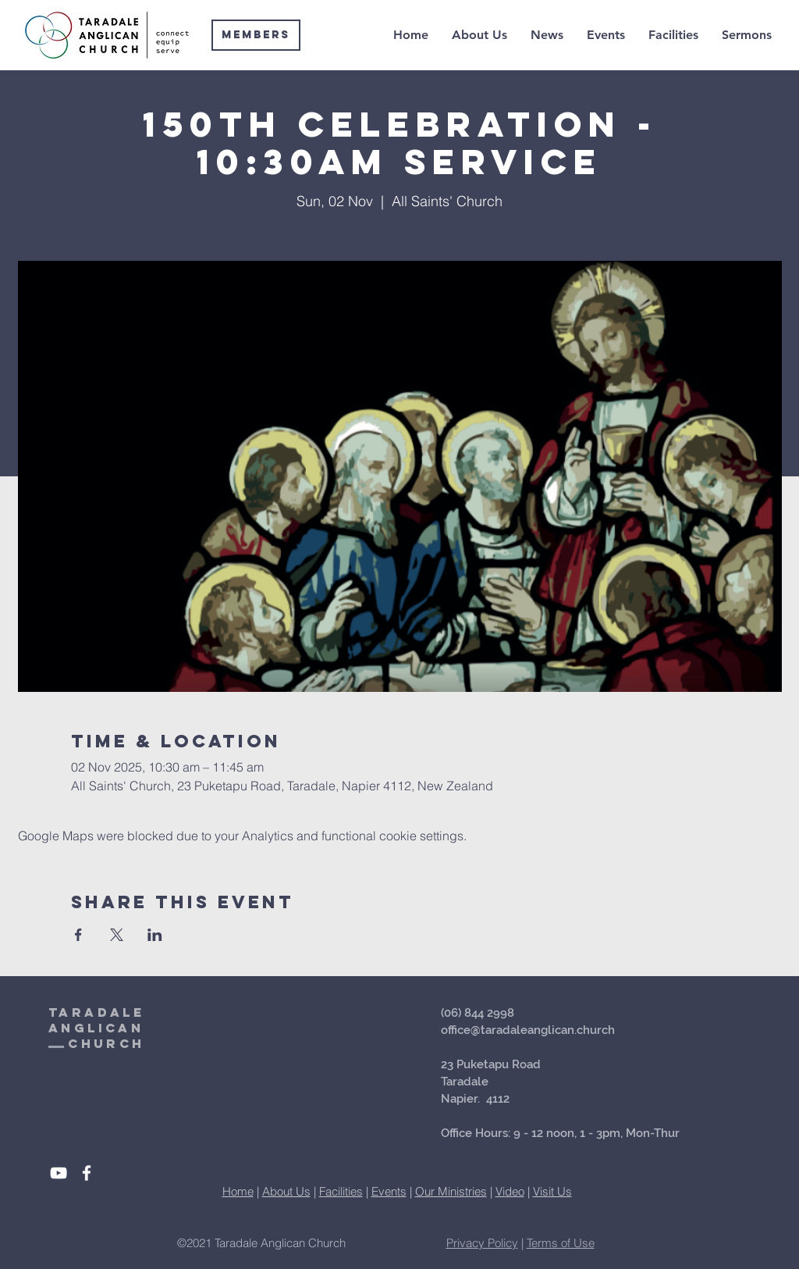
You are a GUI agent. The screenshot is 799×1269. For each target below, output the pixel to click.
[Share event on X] (116, 935)
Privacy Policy (482, 1242)
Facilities (341, 1191)
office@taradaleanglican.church (528, 1030)
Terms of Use (561, 1242)
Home (238, 1191)
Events (389, 1191)
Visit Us (552, 1191)
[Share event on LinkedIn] (154, 935)
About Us (286, 1191)
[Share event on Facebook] (78, 935)
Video (509, 1191)
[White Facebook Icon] (86, 1173)
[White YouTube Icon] (58, 1173)
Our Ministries (451, 1191)
